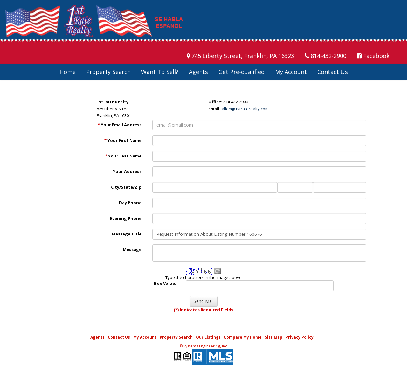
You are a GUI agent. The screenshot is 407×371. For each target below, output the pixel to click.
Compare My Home (243, 337)
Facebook (373, 56)
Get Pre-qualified (241, 71)
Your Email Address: (120, 125)
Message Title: (127, 234)
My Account (291, 71)
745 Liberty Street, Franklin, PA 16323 (240, 56)
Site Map (273, 337)
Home (67, 71)
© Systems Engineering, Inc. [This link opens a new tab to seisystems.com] (203, 346)
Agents (198, 71)
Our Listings (208, 337)
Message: (133, 249)
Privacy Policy (300, 337)
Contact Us (332, 71)
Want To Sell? (159, 71)
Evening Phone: (126, 218)
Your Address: (128, 171)
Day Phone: (131, 203)
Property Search (108, 71)
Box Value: (165, 283)
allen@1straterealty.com (245, 109)
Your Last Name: (124, 156)
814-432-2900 (325, 56)
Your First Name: (123, 140)
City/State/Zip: (127, 187)
